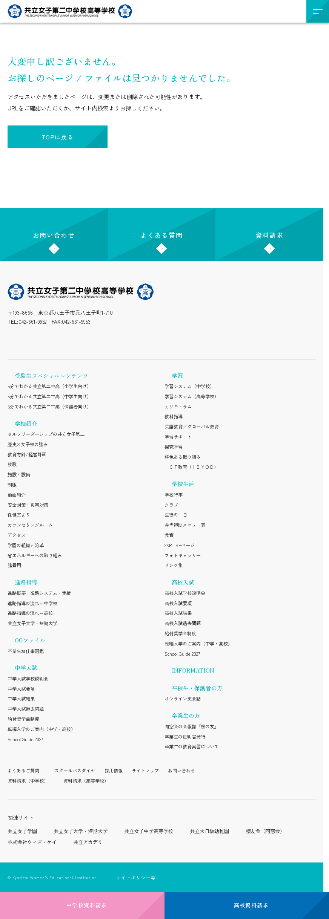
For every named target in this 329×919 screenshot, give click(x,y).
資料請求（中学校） (28, 780)
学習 (177, 375)
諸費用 (14, 565)
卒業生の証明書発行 (184, 736)
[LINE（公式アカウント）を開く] (32, 340)
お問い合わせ (54, 229)
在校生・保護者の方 (197, 688)
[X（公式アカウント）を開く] (50, 340)
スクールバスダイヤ (74, 770)
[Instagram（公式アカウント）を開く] (13, 340)
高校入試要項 (178, 603)
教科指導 (173, 416)
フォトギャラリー (182, 555)
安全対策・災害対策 (28, 505)
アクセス (17, 535)
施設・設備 (19, 474)
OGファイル (30, 640)
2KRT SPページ (179, 545)
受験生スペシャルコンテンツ (51, 375)
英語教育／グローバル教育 (191, 426)
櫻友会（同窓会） (265, 831)
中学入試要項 (21, 688)
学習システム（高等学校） (191, 396)
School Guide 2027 (25, 739)
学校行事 (173, 494)
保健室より (19, 514)
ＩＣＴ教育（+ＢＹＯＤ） (191, 466)
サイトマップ (145, 770)
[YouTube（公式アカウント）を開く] (69, 340)
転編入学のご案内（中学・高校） (41, 729)
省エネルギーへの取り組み (35, 555)
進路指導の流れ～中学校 (32, 603)
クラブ (171, 505)
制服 (12, 484)
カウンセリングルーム (30, 524)
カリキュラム (178, 406)
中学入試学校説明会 (28, 678)
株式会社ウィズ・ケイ (32, 842)
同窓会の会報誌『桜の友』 (191, 726)
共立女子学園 (22, 831)
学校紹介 (26, 423)
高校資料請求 (247, 905)
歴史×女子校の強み (28, 444)
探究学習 (173, 446)
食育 (169, 535)
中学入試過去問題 (26, 708)
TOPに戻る (58, 137)
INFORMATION (193, 670)
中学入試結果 (21, 698)
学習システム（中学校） (189, 386)
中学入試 (26, 667)
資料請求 (269, 229)
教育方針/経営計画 (27, 454)
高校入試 (183, 582)
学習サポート (178, 436)
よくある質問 (161, 229)
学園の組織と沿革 (26, 545)
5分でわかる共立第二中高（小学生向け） (49, 386)
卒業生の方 (186, 715)
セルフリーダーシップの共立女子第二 (46, 434)
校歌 (12, 464)
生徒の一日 (175, 514)
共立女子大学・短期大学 (32, 623)
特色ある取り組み (182, 457)
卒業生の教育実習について (191, 746)
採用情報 (114, 770)
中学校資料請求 (82, 905)
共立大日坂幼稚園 (209, 831)
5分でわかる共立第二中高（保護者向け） (49, 406)
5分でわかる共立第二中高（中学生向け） (49, 396)
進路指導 (26, 582)
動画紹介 (17, 494)
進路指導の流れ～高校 (30, 613)
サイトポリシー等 (135, 877)
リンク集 (173, 565)
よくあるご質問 (23, 770)
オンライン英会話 (182, 698)
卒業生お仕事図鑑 (26, 651)
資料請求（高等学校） (86, 780)
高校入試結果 (178, 613)
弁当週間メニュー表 (184, 524)
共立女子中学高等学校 (148, 831)
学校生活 (183, 484)
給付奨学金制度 (23, 719)
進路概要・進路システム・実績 (39, 593)
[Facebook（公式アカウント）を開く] (87, 340)
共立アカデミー (90, 842)
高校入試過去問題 (182, 623)
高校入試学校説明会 (184, 593)
